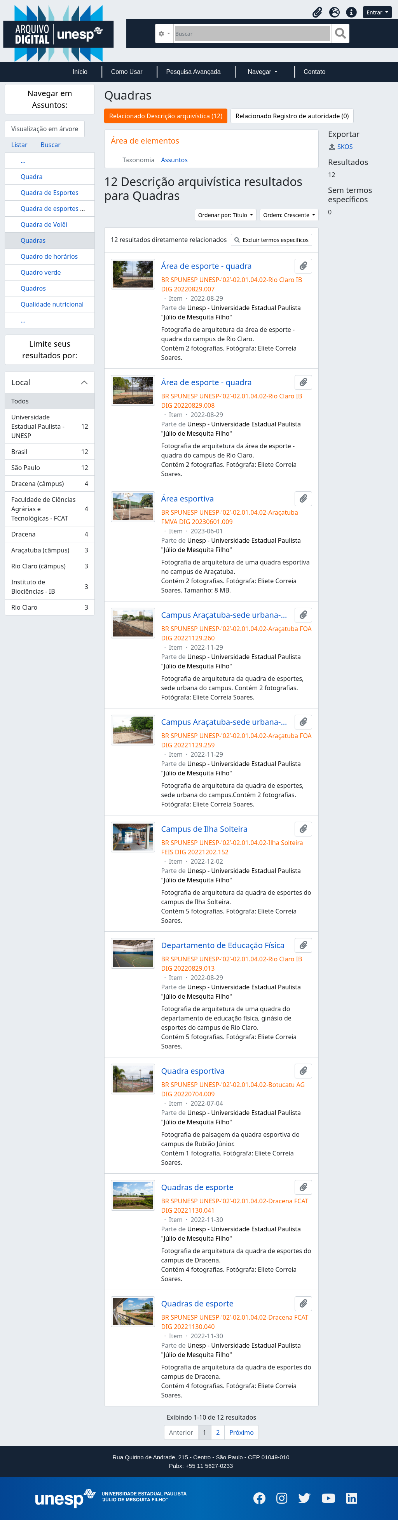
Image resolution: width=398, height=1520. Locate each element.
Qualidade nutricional (52, 304)
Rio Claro (49, 609)
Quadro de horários (49, 256)
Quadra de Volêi (44, 224)
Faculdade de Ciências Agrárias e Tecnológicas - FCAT (49, 508)
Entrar (375, 12)
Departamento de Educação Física (223, 945)
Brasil (49, 453)
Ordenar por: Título (223, 215)
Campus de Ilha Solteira (204, 829)
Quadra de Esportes (50, 192)
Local (20, 382)
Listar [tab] (19, 144)
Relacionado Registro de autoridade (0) (292, 116)
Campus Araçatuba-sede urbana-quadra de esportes (226, 615)
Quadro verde (41, 272)
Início (80, 71)
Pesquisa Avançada (193, 71)
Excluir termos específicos (271, 240)
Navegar (260, 71)
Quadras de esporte (197, 1187)
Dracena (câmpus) (49, 485)
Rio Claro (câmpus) (49, 567)
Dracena (49, 535)
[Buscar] (252, 33)
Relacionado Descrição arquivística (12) (165, 116)
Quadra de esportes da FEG (60, 208)
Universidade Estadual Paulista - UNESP (49, 426)
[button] (317, 12)
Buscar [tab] (51, 144)
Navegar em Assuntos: (50, 99)
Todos (20, 401)
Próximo (241, 1432)
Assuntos (174, 160)
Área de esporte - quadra (206, 266)
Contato (314, 71)
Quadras (33, 240)
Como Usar (127, 71)
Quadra (31, 176)
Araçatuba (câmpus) (49, 551)
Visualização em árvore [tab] (44, 128)
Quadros (33, 288)
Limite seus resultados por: (49, 349)
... (23, 160)
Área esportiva (187, 498)
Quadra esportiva (193, 1071)
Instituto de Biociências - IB (49, 587)
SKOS (340, 146)
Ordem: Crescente (287, 215)
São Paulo (49, 469)
